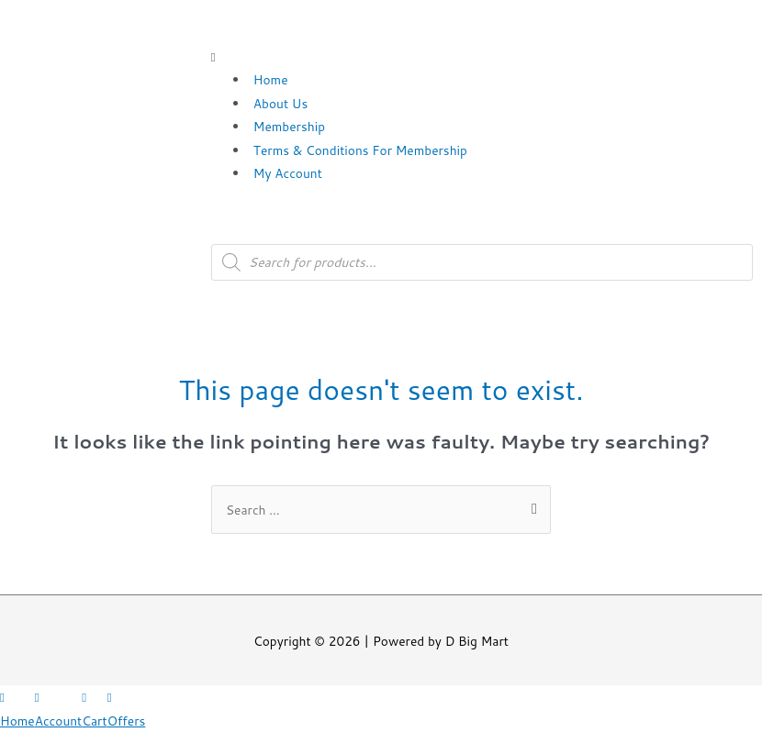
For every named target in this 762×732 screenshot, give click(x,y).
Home (270, 79)
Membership (289, 126)
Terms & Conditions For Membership (360, 150)
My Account (287, 173)
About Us (280, 103)
